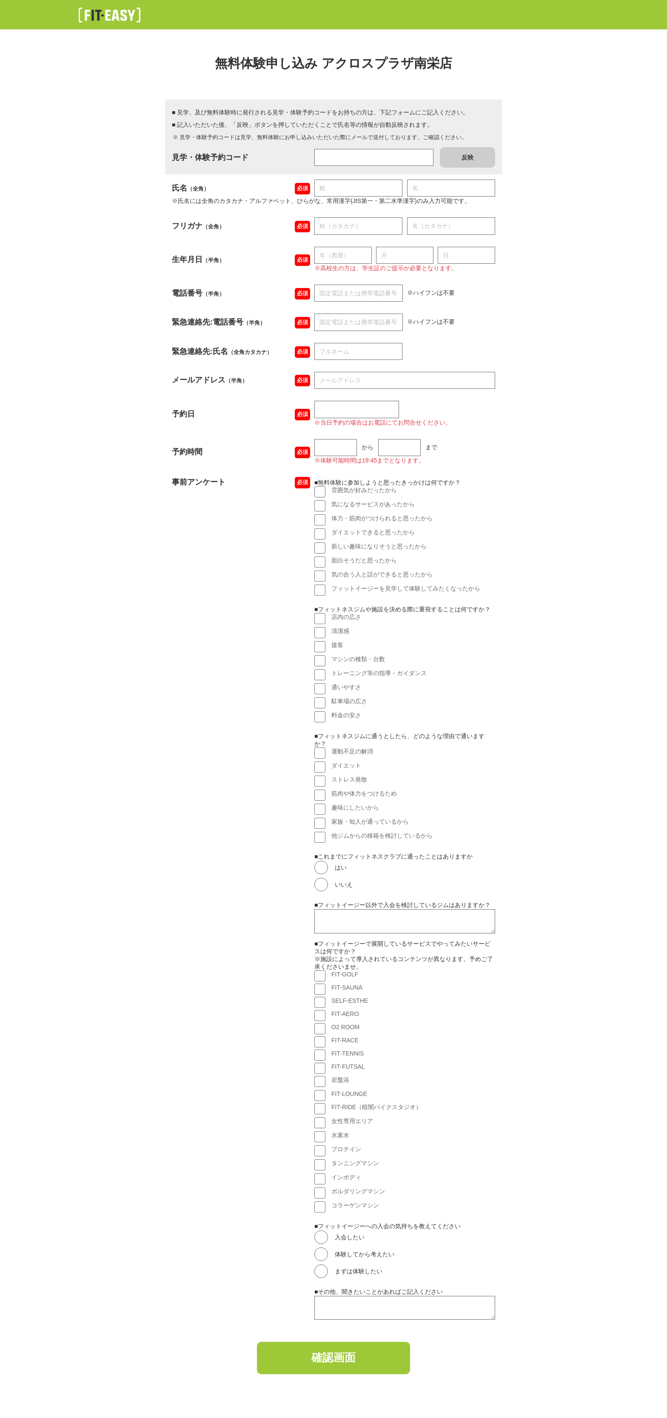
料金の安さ (346, 715)
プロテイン (346, 1149)
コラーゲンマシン (355, 1205)
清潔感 (340, 631)
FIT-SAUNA (346, 987)
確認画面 (333, 1359)
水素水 (340, 1135)
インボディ (346, 1177)
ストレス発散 (349, 779)
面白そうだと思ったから (364, 560)
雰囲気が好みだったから (364, 490)
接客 (337, 645)
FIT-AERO (345, 1013)
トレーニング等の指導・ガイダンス (379, 673)
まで (431, 447)
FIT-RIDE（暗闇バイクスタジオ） (376, 1107)
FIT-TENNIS (347, 1053)
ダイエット (346, 765)
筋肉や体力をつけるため (364, 793)
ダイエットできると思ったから (373, 532)
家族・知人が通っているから (370, 821)
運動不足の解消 (352, 751)
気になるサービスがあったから (373, 504)
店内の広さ (346, 616)
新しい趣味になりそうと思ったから (379, 546)
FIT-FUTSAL (348, 1066)
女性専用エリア (352, 1121)
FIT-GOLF (344, 974)
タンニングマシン (355, 1163)
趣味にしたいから (355, 807)
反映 (467, 157)
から (367, 447)
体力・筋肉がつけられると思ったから (382, 518)
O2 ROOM (345, 1027)
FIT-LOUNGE (349, 1093)
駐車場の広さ (349, 701)
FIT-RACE (345, 1040)
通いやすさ (346, 687)
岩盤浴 (340, 1079)
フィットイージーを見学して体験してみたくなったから (405, 588)
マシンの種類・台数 (358, 659)
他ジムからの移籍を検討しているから (382, 835)
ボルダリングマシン (358, 1191)
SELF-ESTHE (349, 1000)
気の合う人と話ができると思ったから (382, 574)
